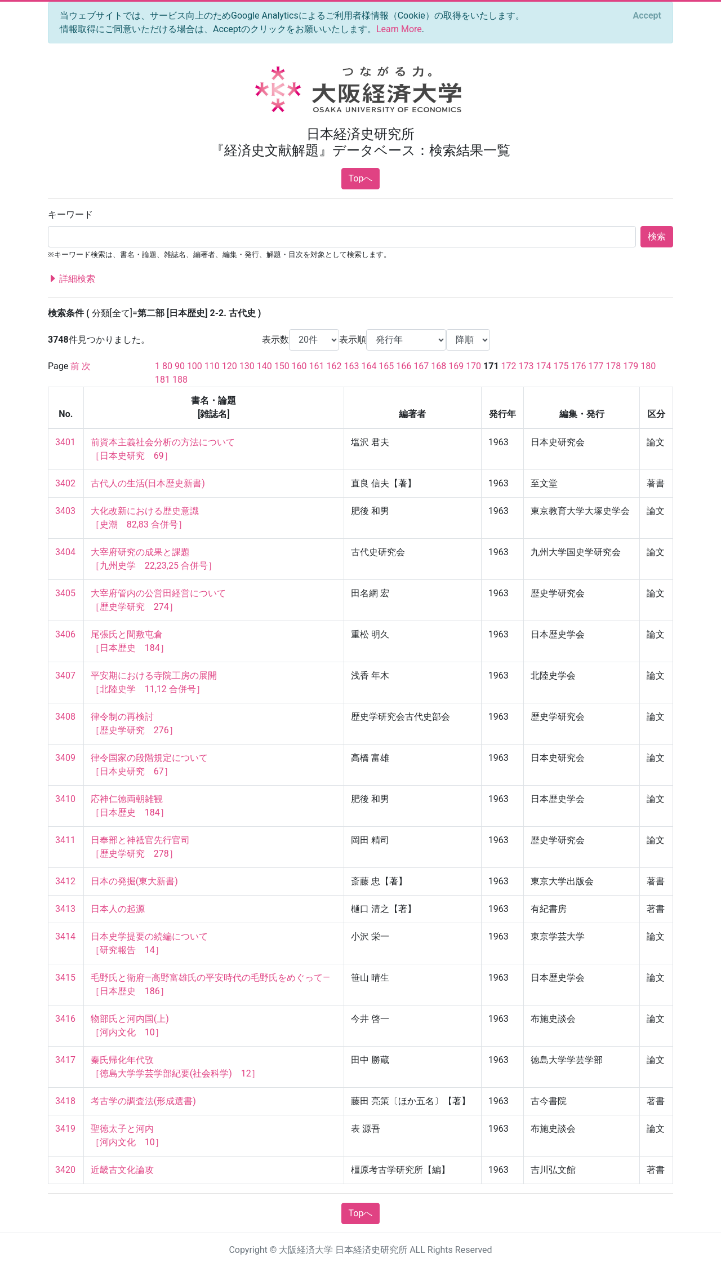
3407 (65, 675)
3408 (65, 716)
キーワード (70, 214)
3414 (65, 936)
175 (560, 366)
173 (526, 366)
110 (212, 366)
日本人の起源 (118, 908)
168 (438, 366)
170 (473, 366)
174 (543, 366)
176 (578, 366)
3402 (65, 483)
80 (167, 366)
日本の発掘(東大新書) (134, 881)
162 (334, 366)
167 (421, 366)
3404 (65, 552)
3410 (65, 799)
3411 (65, 840)
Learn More (399, 29)
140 (264, 366)
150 (282, 366)
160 (299, 366)
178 (613, 366)
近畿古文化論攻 (122, 1169)
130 (247, 366)
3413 (65, 908)
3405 (65, 593)
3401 (65, 442)
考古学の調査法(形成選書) (143, 1101)
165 (386, 366)
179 (630, 366)
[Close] (647, 15)
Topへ (361, 178)
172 (509, 366)
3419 (65, 1128)
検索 (657, 236)
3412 (65, 881)
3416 (65, 1018)
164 (368, 366)
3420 (65, 1169)
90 (180, 366)
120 (229, 366)
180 (648, 366)
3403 (65, 511)
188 (180, 379)
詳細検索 (71, 279)
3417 (65, 1060)
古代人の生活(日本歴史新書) (148, 483)
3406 (65, 634)
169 (456, 366)
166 (403, 366)
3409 (65, 757)
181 (162, 379)
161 (316, 366)
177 (595, 366)
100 (194, 366)
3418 (65, 1101)
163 (351, 366)
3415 (65, 977)
